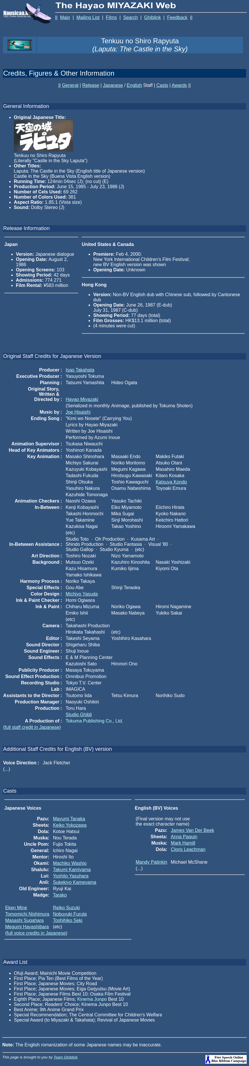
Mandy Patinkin (151, 862)
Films (111, 17)
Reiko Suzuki (66, 907)
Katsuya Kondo (171, 481)
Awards (179, 85)
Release (90, 85)
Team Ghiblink (66, 1057)
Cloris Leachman (188, 849)
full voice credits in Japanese (36, 933)
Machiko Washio (70, 863)
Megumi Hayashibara (27, 926)
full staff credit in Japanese (32, 727)
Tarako (60, 895)
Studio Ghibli (79, 714)
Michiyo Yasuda (82, 593)
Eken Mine (16, 907)
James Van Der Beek (192, 830)
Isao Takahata (80, 369)
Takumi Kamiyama (72, 869)
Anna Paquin (184, 836)
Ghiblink (152, 17)
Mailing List (88, 17)
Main (65, 17)
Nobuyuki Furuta (70, 914)
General (70, 85)
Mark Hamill (183, 843)
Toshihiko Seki (67, 920)
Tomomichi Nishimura (27, 914)
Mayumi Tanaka (69, 818)
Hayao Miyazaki (82, 399)
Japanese (113, 85)
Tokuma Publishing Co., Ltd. (94, 720)
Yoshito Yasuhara (70, 875)
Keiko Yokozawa (70, 825)
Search (130, 17)
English (134, 85)
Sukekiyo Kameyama (74, 882)
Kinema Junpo (92, 999)
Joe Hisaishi (78, 412)
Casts (162, 85)
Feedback (177, 17)
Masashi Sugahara (24, 920)
